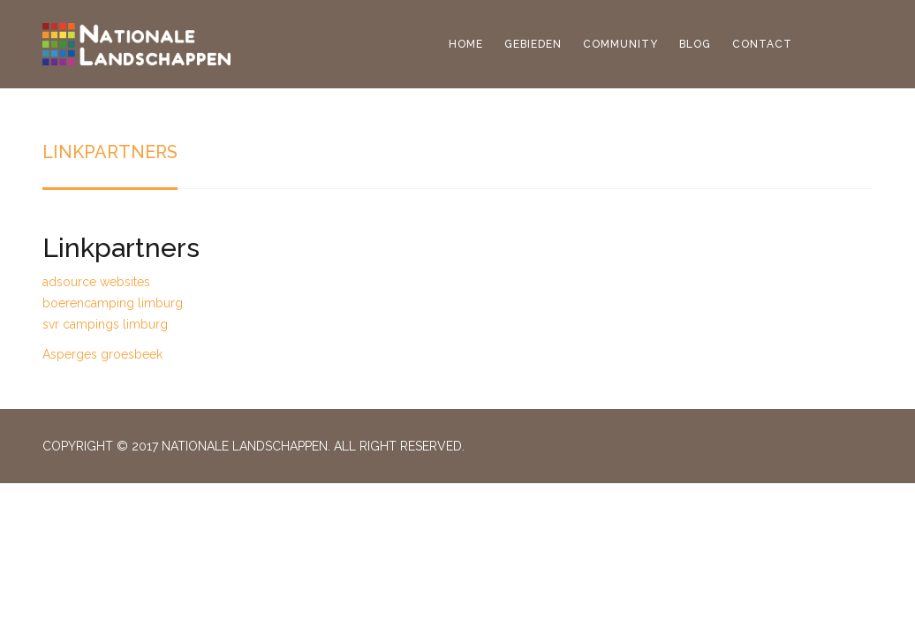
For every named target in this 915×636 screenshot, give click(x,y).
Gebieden (533, 44)
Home (466, 44)
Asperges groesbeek (102, 354)
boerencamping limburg (112, 303)
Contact (762, 44)
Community (620, 44)
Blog (695, 44)
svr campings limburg (105, 324)
